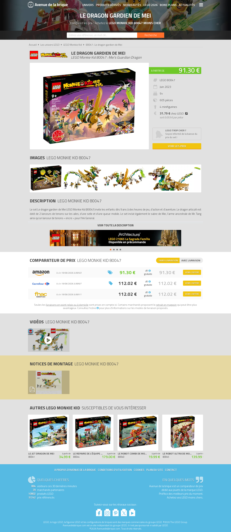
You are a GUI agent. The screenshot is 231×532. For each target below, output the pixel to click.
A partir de (157, 70)
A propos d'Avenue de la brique (75, 470)
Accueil (33, 45)
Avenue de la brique (48, 4)
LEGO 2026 (150, 5)
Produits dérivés (108, 5)
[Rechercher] (150, 35)
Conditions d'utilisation (115, 470)
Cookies (139, 470)
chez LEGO (174, 113)
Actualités (187, 5)
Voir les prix (177, 146)
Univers (88, 5)
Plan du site (154, 470)
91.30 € (189, 70)
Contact (171, 470)
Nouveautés (132, 5)
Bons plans (168, 5)
